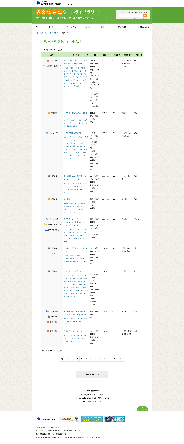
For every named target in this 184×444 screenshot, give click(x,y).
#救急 (73, 338)
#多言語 (80, 146)
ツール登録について (141, 27)
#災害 (75, 123)
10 (104, 359)
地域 (137, 55)
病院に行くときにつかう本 (73, 331)
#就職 (81, 284)
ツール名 (76, 55)
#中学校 (73, 146)
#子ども (71, 152)
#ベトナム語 (71, 83)
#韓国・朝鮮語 (80, 68)
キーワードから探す (70, 27)
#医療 (71, 68)
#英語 (66, 68)
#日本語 (78, 77)
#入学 (75, 143)
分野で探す (88, 27)
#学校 (77, 155)
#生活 (71, 149)
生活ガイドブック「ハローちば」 (75, 271)
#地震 (69, 123)
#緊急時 (81, 123)
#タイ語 (80, 74)
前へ (62, 359)
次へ (121, 359)
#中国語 (71, 77)
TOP (38, 27)
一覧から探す (52, 27)
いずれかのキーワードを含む (138, 12)
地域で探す (105, 27)
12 (115, 359)
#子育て (78, 152)
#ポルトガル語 (77, 137)
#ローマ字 (67, 137)
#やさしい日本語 (73, 86)
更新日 (105, 55)
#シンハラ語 (73, 294)
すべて (124, 12)
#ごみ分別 (70, 287)
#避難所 (80, 209)
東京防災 (67, 199)
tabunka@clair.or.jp (95, 401)
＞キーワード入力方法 (140, 18)
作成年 (115, 55)
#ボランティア (72, 212)
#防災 (66, 120)
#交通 (85, 287)
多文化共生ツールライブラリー (48, 33)
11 (110, 359)
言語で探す (122, 27)
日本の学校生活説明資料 (72, 133)
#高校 (85, 152)
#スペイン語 (71, 74)
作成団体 (127, 55)
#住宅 (83, 255)
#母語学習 (75, 238)
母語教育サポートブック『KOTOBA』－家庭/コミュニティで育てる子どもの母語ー (76, 222)
